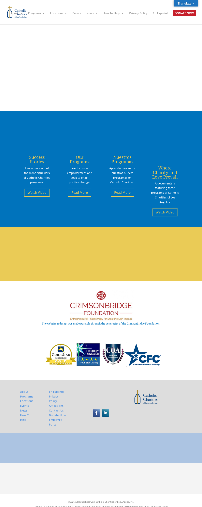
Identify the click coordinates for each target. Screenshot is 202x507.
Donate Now (184, 13)
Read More (79, 192)
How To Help (111, 13)
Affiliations (56, 394)
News (90, 13)
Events (76, 13)
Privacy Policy (138, 13)
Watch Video (37, 192)
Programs (34, 13)
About (15, 13)
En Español (160, 13)
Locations (56, 13)
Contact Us (56, 398)
